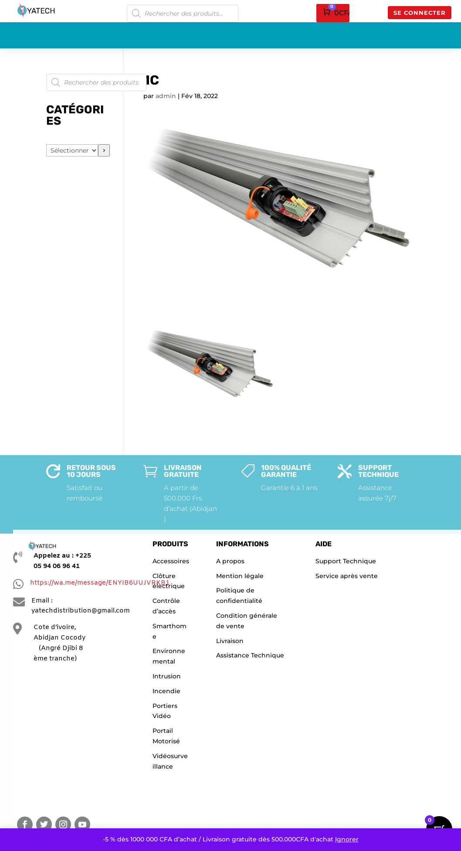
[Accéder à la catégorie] (104, 150)
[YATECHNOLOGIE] (65, 740)
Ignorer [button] (347, 839)
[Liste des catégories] (72, 150)
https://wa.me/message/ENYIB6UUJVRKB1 (99, 583)
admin (166, 96)
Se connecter (419, 12)
